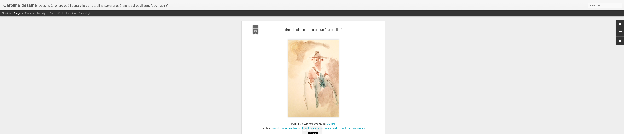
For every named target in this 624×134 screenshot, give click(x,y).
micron (327, 128)
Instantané (71, 13)
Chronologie (85, 13)
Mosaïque (42, 13)
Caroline (331, 124)
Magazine (30, 13)
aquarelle (275, 128)
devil (300, 128)
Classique (7, 13)
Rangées (18, 13)
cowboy (293, 128)
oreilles (335, 128)
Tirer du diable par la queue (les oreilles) (313, 29)
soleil (343, 128)
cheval (285, 128)
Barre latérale (56, 13)
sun (349, 128)
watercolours (358, 128)
